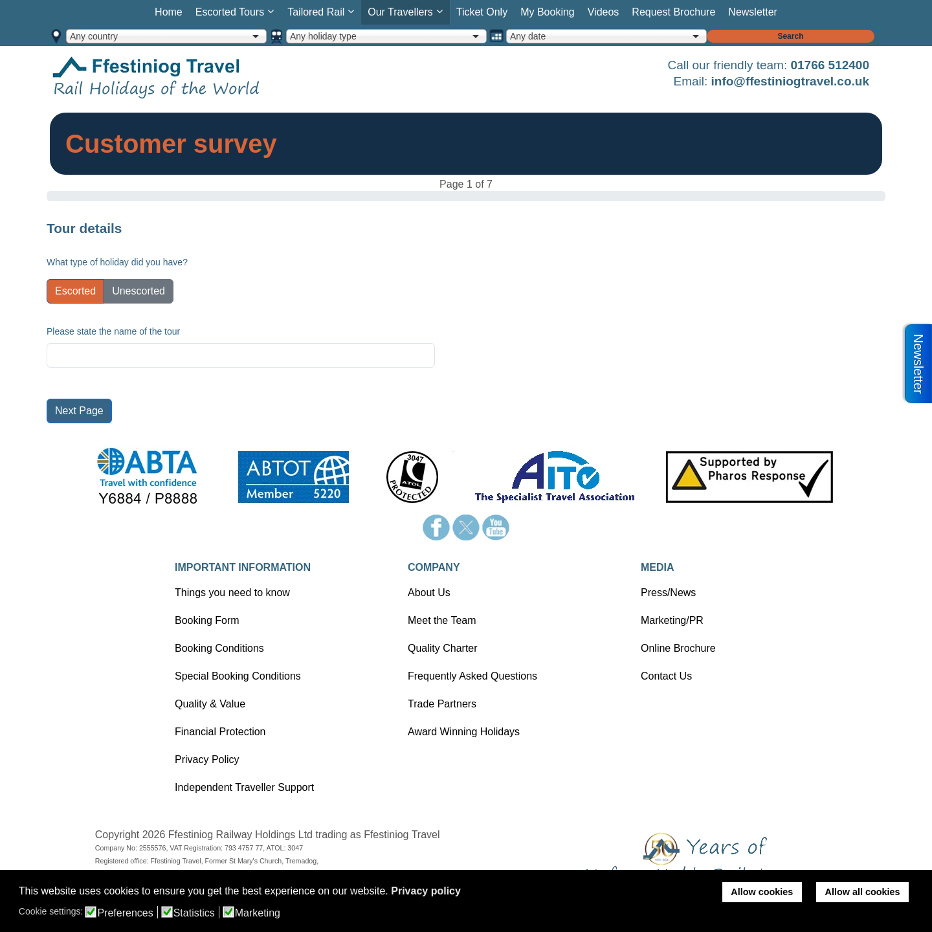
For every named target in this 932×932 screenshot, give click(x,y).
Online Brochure (678, 648)
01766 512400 (829, 65)
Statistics (194, 913)
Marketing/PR (672, 620)
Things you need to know (232, 592)
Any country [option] (94, 36)
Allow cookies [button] (762, 892)
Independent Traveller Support (244, 787)
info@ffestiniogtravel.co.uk (790, 81)
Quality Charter (443, 648)
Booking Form (207, 620)
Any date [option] (528, 36)
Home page (176, 76)
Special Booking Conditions (238, 676)
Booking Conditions (219, 648)
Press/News (668, 592)
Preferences (125, 913)
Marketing (257, 913)
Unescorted (138, 290)
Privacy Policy (207, 759)
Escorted (75, 290)
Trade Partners (442, 703)
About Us (429, 592)
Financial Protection (220, 731)
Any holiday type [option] (323, 36)
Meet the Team (442, 620)
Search (790, 36)
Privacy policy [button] (426, 890)
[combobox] (166, 36)
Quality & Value (210, 703)
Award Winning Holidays (464, 731)
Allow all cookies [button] (862, 892)
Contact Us (666, 676)
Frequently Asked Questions (472, 676)
